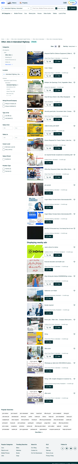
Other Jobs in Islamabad (38, 39)
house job (12, 423)
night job (59, 426)
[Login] (65, 2)
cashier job (68, 419)
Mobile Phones (18, 13)
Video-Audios (47, 13)
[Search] (72, 8)
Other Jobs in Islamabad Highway (54, 39)
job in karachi (14, 413)
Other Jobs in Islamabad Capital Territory (20, 39)
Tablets (55, 13)
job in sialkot (51, 426)
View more (9, 64)
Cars (25, 13)
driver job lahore (25, 419)
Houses (39, 13)
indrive (32, 413)
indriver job (29, 426)
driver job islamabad (58, 419)
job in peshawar (21, 423)
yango (54, 423)
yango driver (47, 423)
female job (34, 419)
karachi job (39, 413)
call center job (5, 416)
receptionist (14, 426)
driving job (66, 413)
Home (2, 39)
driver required (15, 419)
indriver (44, 416)
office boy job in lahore (40, 426)
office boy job (47, 413)
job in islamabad (24, 413)
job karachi (5, 423)
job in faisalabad (60, 416)
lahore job (23, 416)
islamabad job (15, 416)
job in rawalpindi (57, 413)
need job (66, 426)
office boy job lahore (63, 423)
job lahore (21, 426)
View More (39, 430)
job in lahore (5, 413)
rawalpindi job (5, 419)
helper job (51, 416)
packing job (30, 423)
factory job (69, 416)
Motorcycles (32, 13)
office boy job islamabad (45, 419)
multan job (37, 416)
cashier (30, 416)
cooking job (39, 423)
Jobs (8, 39)
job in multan (5, 426)
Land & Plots (62, 13)
